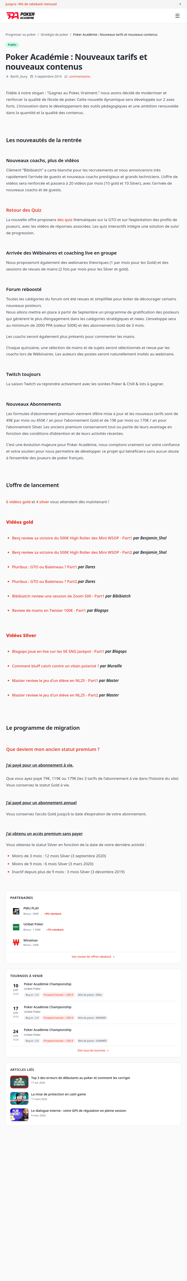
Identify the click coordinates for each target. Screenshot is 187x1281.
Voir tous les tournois (93, 1050)
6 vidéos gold (18, 501)
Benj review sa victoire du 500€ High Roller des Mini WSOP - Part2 (72, 552)
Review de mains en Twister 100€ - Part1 (49, 610)
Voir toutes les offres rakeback (93, 957)
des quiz (64, 219)
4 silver (42, 501)
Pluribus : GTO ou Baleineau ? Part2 (44, 581)
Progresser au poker (20, 34)
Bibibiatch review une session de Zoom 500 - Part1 (58, 596)
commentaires (80, 76)
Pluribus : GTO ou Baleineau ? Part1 (44, 566)
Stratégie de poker (54, 34)
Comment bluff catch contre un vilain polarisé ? (55, 666)
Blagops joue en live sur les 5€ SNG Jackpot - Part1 (58, 651)
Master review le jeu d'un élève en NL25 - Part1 (55, 680)
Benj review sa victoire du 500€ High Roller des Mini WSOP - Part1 (72, 538)
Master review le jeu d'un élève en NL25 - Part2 (55, 695)
